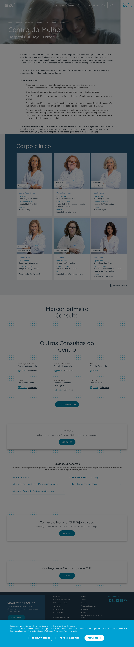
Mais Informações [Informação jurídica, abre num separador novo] (70, 631)
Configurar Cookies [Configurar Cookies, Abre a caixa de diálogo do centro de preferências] (41, 638)
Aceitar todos (94, 638)
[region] (67, 633)
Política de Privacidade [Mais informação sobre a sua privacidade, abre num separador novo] (54, 631)
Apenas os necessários (69, 638)
